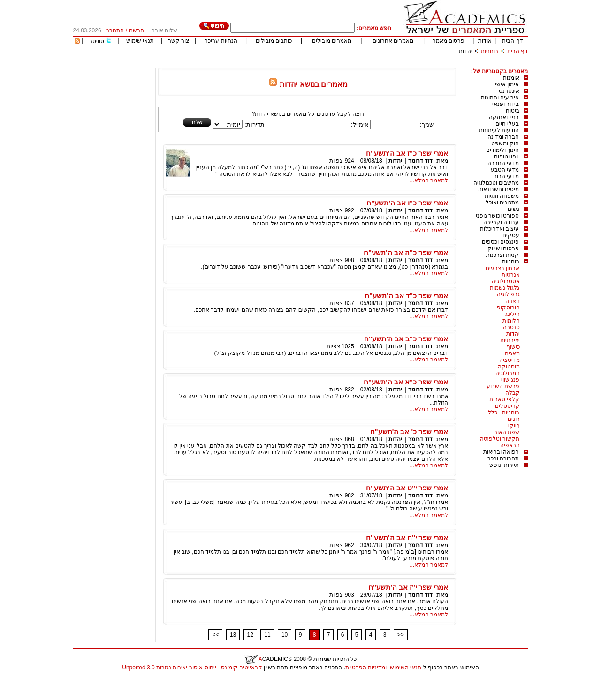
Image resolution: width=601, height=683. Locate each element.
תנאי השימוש (405, 667)
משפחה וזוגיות (502, 196)
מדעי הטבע (505, 169)
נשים (513, 209)
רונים (514, 419)
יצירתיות (510, 340)
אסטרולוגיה (506, 281)
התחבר (115, 30)
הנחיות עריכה (220, 41)
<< (215, 634)
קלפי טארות (504, 399)
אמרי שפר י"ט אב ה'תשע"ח (407, 488)
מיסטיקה (509, 366)
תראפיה (510, 445)
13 (233, 634)
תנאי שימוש (140, 41)
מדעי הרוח (506, 176)
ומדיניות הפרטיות (366, 667)
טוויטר (96, 41)
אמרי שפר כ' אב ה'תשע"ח (409, 431)
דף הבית (512, 41)
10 (284, 634)
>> (400, 634)
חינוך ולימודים (502, 150)
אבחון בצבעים (502, 268)
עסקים (510, 235)
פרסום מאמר (448, 41)
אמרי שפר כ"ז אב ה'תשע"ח (407, 153)
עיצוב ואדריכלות (499, 228)
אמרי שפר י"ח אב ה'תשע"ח (407, 537)
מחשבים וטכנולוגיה (496, 183)
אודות (485, 41)
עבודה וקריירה (501, 222)
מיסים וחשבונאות (498, 189)
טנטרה (511, 327)
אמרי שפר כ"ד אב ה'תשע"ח (406, 296)
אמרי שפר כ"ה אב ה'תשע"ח (406, 252)
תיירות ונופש (504, 465)
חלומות (511, 320)
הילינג (512, 314)
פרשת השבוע (503, 386)
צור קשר (178, 41)
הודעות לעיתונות (499, 130)
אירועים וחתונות (500, 97)
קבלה (512, 393)
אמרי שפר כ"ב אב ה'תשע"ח (406, 339)
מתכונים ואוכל (502, 202)
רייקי (514, 425)
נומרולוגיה (507, 373)
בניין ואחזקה (504, 117)
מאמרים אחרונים (393, 41)
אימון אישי (507, 84)
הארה (512, 301)
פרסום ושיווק (503, 248)
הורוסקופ (508, 307)
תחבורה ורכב (503, 458)
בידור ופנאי (505, 104)
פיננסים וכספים (500, 242)
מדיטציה (509, 360)
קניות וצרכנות (502, 255)
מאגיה (512, 353)
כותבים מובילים (274, 41)
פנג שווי (510, 379)
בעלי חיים (507, 123)
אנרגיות (511, 274)
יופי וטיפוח (506, 156)
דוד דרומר (420, 161)
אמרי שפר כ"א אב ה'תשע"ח (406, 382)
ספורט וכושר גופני (497, 215)
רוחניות (489, 51)
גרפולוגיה (508, 294)
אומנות (511, 78)
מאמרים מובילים (331, 41)
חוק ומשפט (505, 143)
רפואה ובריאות (501, 452)
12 (250, 634)
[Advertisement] (357, 64)
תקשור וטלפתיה (499, 438)
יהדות (465, 51)
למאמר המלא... (429, 180)
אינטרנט (509, 91)
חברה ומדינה (503, 137)
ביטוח (512, 110)
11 (267, 634)
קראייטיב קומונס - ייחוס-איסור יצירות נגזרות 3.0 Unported (192, 667)
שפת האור (506, 432)
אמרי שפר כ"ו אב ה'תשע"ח (407, 203)
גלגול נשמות (504, 288)
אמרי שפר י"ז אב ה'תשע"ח (408, 587)
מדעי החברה (503, 163)
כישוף (513, 347)
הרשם (136, 30)
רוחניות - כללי (503, 412)
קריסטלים (507, 406)
